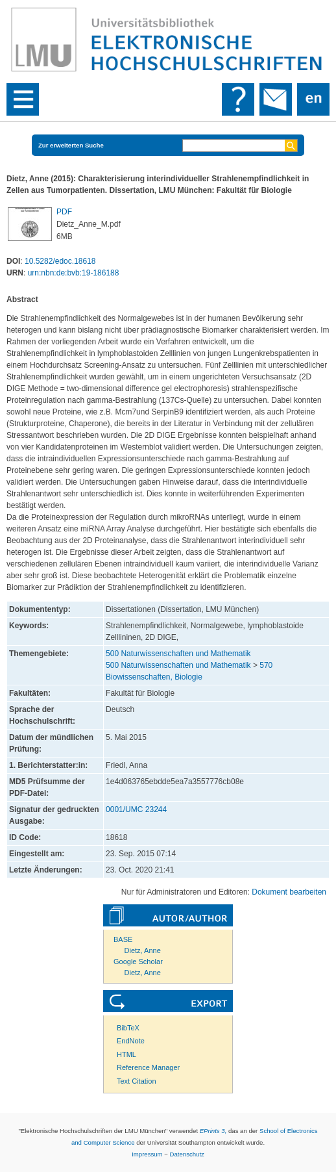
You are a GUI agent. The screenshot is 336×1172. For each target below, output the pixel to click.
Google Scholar (138, 961)
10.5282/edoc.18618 (60, 261)
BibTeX (128, 1028)
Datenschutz (187, 1154)
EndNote (131, 1041)
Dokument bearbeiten (289, 892)
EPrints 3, (213, 1130)
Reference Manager (148, 1067)
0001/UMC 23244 (136, 809)
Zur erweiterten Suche (71, 145)
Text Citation (136, 1081)
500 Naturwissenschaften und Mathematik (178, 653)
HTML (126, 1054)
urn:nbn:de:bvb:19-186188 (73, 272)
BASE (123, 939)
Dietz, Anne (143, 950)
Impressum (147, 1154)
